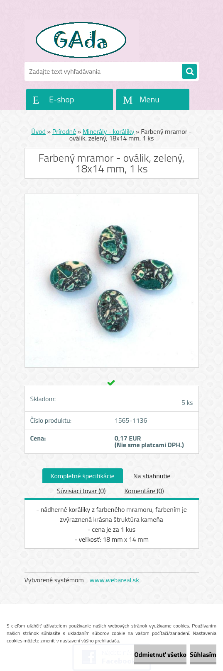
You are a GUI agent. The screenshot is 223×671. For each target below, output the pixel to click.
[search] (189, 72)
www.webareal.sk (114, 580)
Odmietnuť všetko (160, 654)
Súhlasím (203, 654)
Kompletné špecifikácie (83, 476)
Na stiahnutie (152, 476)
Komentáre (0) (144, 491)
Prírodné (64, 131)
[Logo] (82, 40)
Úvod (38, 131)
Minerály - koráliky (109, 131)
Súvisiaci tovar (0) (81, 491)
